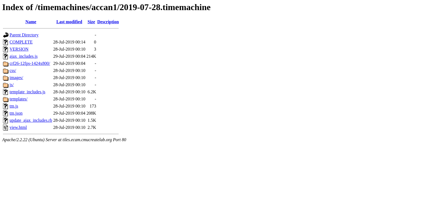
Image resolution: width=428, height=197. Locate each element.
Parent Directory (24, 35)
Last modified (69, 21)
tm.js (14, 106)
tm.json (16, 113)
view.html (18, 127)
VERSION (19, 49)
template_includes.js (27, 91)
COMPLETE (21, 42)
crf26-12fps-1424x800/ (30, 63)
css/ (13, 70)
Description (108, 21)
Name (30, 21)
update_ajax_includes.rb (31, 120)
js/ (12, 84)
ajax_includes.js (24, 56)
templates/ (19, 99)
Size (91, 21)
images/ (16, 77)
